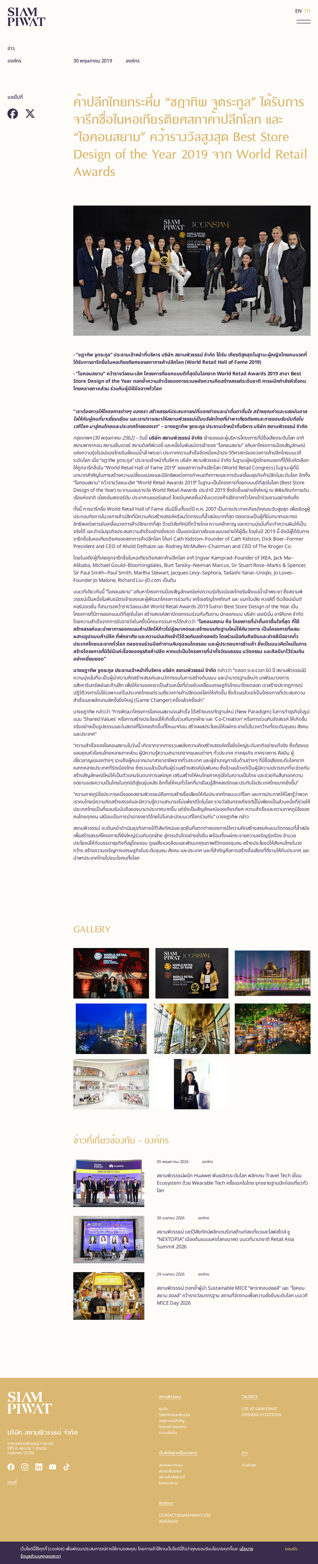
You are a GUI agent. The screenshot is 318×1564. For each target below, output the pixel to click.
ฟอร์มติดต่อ (168, 1521)
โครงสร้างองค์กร (172, 1427)
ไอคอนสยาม (168, 1483)
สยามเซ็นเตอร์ (170, 1471)
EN (298, 11)
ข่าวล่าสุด (249, 1465)
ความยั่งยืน (168, 1433)
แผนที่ (12, 1482)
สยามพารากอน (171, 1465)
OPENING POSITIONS (261, 1415)
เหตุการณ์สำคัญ (172, 1421)
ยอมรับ (291, 1549)
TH (307, 11)
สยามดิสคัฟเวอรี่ (172, 1477)
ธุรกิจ (163, 1409)
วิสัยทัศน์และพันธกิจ (174, 1415)
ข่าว (10, 48)
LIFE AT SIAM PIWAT (259, 1409)
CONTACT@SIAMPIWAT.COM (185, 1515)
